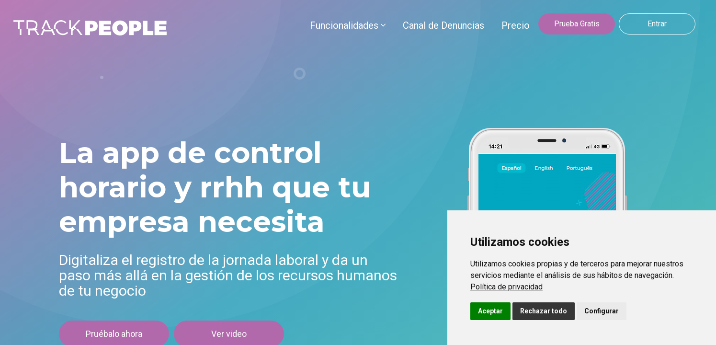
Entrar (657, 23)
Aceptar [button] (490, 311)
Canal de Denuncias (443, 25)
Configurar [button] (601, 311)
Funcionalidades (348, 25)
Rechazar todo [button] (543, 311)
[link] (506, 286)
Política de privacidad (506, 286)
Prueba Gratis (577, 23)
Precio (515, 25)
